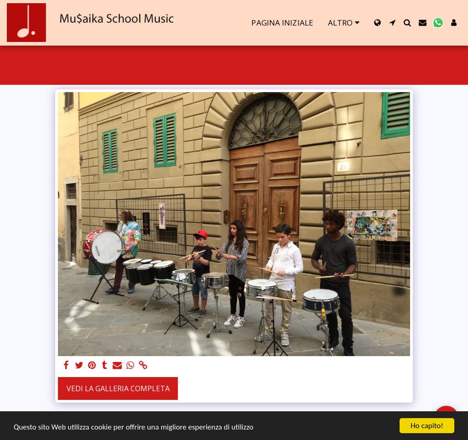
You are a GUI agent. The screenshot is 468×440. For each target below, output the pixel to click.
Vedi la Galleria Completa (118, 388)
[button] (392, 22)
